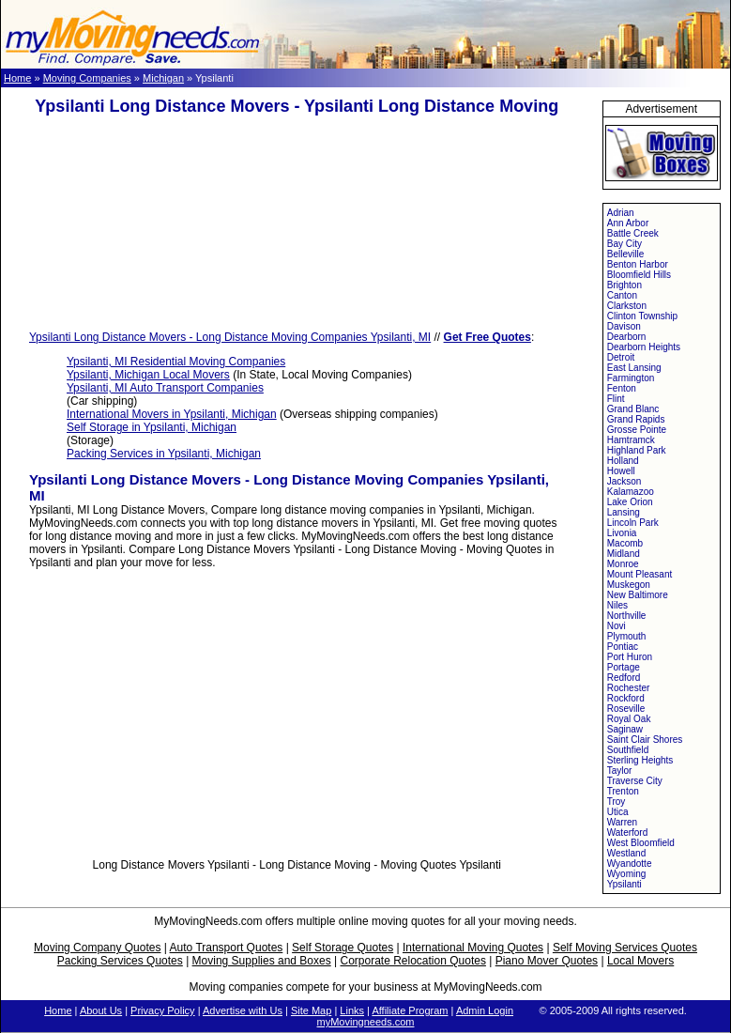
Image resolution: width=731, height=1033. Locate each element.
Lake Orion (630, 502)
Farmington (631, 378)
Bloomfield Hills (639, 275)
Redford (624, 677)
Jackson (624, 481)
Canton (622, 295)
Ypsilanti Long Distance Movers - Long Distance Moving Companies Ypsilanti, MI (230, 337)
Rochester (628, 688)
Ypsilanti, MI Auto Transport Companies (165, 387)
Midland (623, 553)
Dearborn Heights (643, 347)
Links (352, 1010)
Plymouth (627, 636)
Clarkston (627, 306)
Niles (617, 605)
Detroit (620, 357)
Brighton (624, 285)
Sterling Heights (640, 760)
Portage (623, 667)
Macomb (625, 543)
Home (17, 78)
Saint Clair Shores (645, 739)
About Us (101, 1010)
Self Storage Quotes (342, 947)
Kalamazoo (630, 491)
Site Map (311, 1010)
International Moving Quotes (473, 947)
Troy (616, 801)
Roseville (626, 708)
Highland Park (636, 450)
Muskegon (628, 584)
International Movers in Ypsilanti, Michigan (172, 414)
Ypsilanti (624, 884)
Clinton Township (642, 316)
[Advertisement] (296, 223)
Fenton (621, 388)
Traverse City (634, 781)
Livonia (622, 533)
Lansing (623, 512)
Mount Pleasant (640, 574)
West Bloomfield (641, 843)
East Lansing (634, 367)
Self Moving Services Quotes (625, 947)
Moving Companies (87, 78)
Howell (621, 471)
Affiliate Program (410, 1010)
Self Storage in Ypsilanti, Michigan (151, 427)
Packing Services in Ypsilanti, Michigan (164, 453)
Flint (616, 398)
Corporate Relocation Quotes (412, 960)
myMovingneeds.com (366, 1021)
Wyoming (627, 874)
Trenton (623, 791)
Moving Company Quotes (97, 947)
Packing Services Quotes (120, 960)
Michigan (163, 78)
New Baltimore (637, 595)
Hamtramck (631, 440)
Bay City (624, 244)
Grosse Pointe (636, 429)
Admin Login (484, 1010)
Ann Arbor (627, 223)
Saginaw (625, 729)
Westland (627, 853)
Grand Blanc (633, 409)
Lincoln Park (633, 522)
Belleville (625, 254)
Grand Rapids (636, 419)
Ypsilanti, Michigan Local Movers (148, 374)
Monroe (623, 564)
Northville (627, 615)
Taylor (619, 770)
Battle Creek (633, 233)
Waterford (627, 832)
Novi (616, 626)
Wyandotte (629, 863)
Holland (623, 460)
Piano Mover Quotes (546, 960)
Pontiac (622, 646)
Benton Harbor (637, 264)
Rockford (626, 698)
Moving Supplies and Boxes (261, 960)
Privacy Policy (162, 1010)
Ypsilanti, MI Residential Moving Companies (176, 361)
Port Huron (629, 657)
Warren (622, 822)
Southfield (627, 750)
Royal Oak (629, 719)
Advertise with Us (242, 1010)
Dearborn (627, 336)
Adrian (620, 213)
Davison (624, 326)
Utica (618, 812)
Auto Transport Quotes (226, 947)
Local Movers (640, 960)
